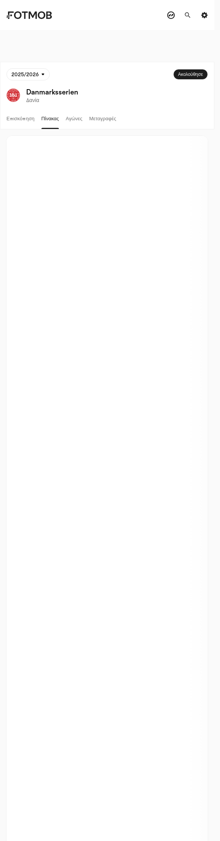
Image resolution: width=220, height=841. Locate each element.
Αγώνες (74, 118)
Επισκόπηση (20, 118)
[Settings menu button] (204, 15)
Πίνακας (50, 118)
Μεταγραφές (102, 118)
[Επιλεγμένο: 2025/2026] (28, 74)
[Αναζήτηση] (188, 15)
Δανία (32, 100)
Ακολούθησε (190, 74)
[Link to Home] (34, 15)
